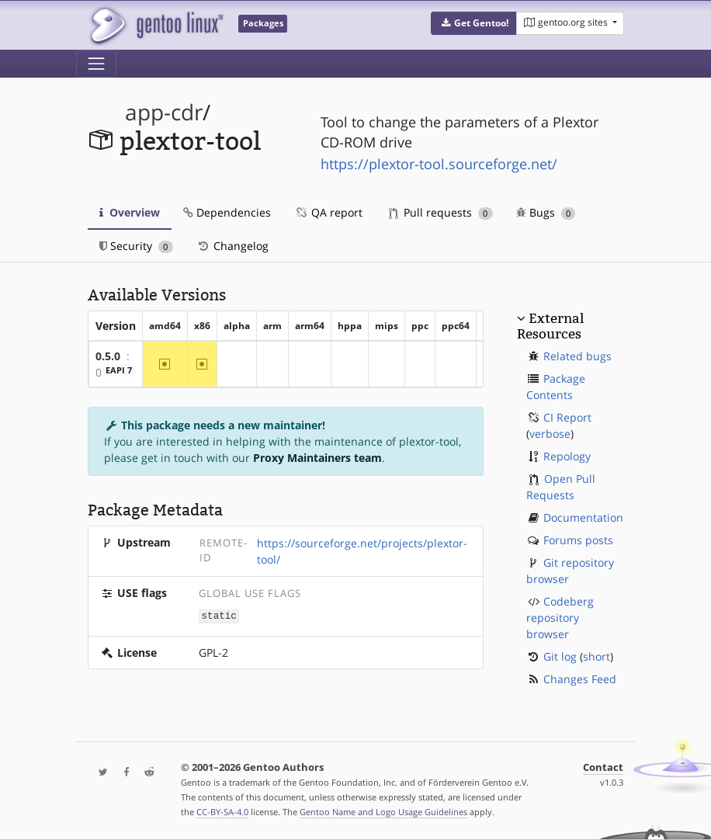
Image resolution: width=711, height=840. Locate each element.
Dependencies (227, 212)
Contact (603, 767)
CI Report (567, 417)
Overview (129, 212)
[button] (474, 23)
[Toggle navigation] (96, 64)
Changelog (232, 245)
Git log (560, 656)
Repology (567, 456)
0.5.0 (107, 356)
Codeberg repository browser (560, 617)
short (596, 656)
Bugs (546, 212)
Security (136, 245)
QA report (328, 212)
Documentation (583, 517)
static (219, 615)
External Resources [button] (550, 326)
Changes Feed (579, 679)
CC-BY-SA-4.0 (222, 811)
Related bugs (577, 356)
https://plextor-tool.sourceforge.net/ (439, 163)
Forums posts (578, 540)
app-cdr (164, 112)
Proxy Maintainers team (317, 457)
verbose (550, 433)
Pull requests (441, 212)
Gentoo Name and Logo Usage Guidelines (383, 811)
